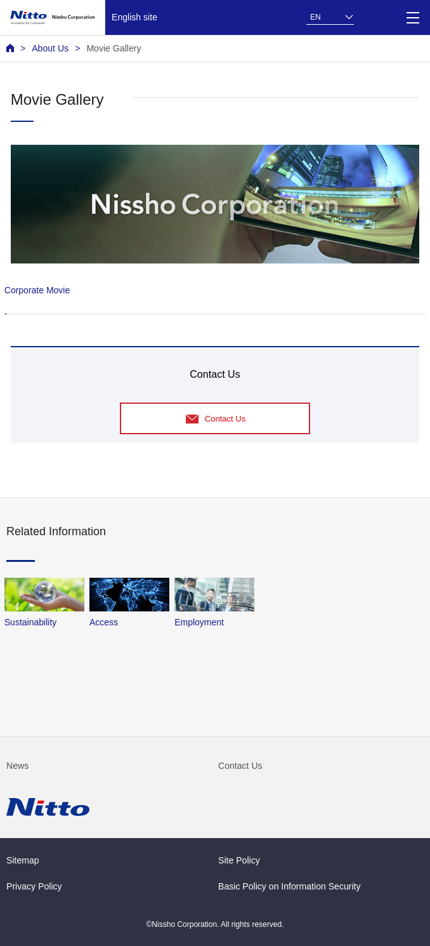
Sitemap (22, 860)
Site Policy (239, 860)
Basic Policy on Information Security (289, 886)
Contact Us (240, 766)
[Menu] (412, 17)
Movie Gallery (113, 48)
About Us (50, 48)
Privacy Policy (34, 886)
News (17, 766)
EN (315, 17)
